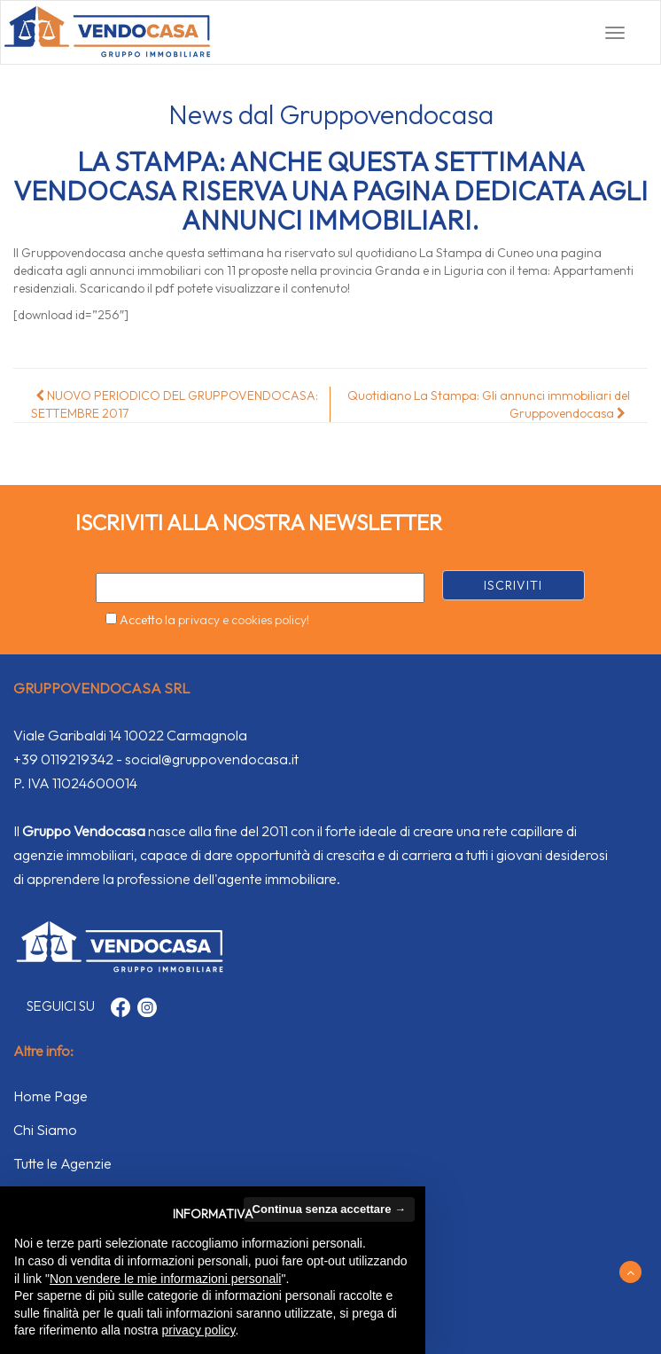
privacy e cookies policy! (243, 620)
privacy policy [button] (199, 1330)
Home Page (50, 1096)
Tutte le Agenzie (62, 1163)
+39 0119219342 (63, 759)
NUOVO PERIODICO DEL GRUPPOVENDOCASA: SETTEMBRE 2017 (174, 404)
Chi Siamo (45, 1130)
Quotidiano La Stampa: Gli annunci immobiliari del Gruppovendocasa (488, 404)
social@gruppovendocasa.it (212, 759)
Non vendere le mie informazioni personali (165, 1279)
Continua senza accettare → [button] (329, 1209)
